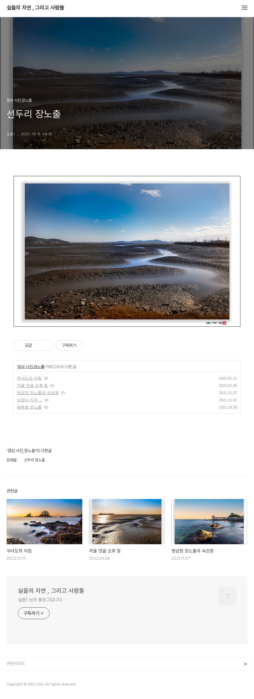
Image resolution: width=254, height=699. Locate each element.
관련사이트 (16, 663)
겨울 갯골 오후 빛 (32, 385)
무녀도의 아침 (29, 378)
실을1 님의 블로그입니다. (40, 599)
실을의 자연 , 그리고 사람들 (35, 8)
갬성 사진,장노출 (30, 366)
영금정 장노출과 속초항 (38, 392)
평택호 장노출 (29, 407)
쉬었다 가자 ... (29, 400)
